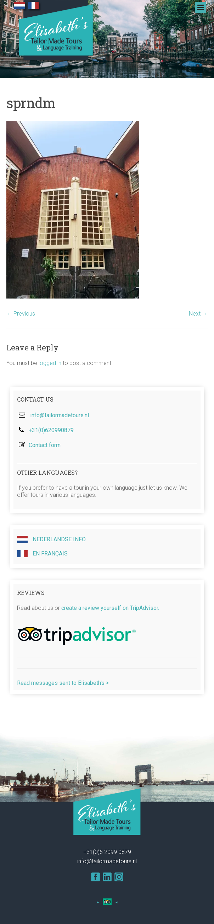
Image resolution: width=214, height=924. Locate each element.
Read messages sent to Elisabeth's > (63, 682)
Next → (198, 313)
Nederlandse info (51, 539)
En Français (42, 553)
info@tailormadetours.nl (59, 415)
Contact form (45, 445)
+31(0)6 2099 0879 (107, 852)
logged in (50, 363)
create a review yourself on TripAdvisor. (110, 608)
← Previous (20, 313)
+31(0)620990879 (51, 430)
